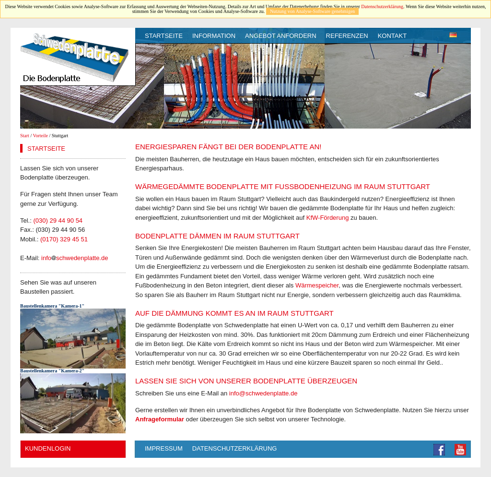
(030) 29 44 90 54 (57, 220)
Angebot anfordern (280, 35)
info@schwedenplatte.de (263, 393)
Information (213, 35)
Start (24, 135)
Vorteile (40, 135)
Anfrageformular (159, 419)
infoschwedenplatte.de (74, 258)
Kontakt (392, 35)
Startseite (164, 35)
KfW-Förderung (327, 217)
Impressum (164, 448)
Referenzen (347, 35)
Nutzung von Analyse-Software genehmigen (312, 11)
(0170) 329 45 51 (64, 239)
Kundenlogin (47, 448)
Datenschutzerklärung (382, 6)
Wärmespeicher (317, 285)
